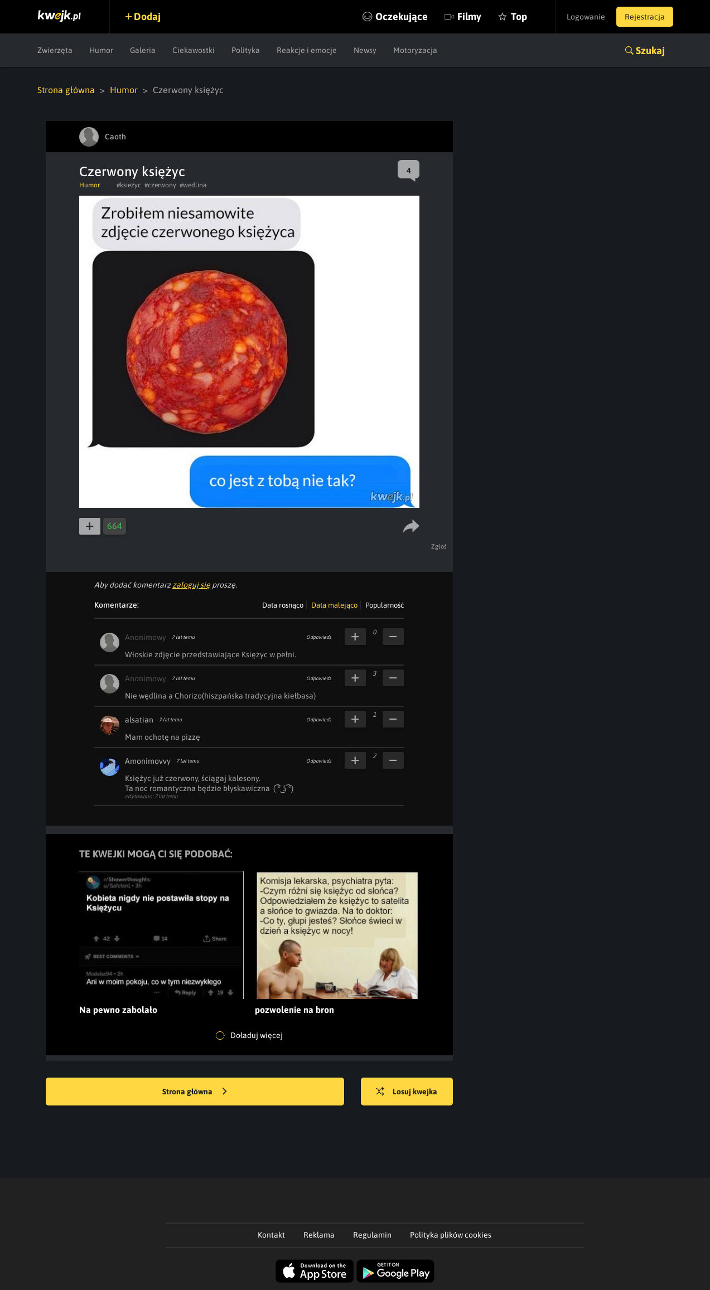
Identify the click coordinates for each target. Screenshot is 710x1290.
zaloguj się (191, 584)
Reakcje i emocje (307, 50)
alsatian (139, 719)
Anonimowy (145, 637)
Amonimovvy (148, 760)
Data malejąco (334, 605)
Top (519, 16)
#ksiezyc (129, 185)
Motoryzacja (415, 50)
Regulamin (372, 1234)
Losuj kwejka (406, 1092)
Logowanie (586, 16)
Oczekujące (401, 16)
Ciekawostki (193, 50)
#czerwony (160, 185)
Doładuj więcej (249, 1035)
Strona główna (66, 90)
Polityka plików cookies (450, 1234)
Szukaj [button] (650, 50)
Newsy (365, 50)
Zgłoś (439, 546)
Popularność (384, 605)
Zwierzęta (55, 50)
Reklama (319, 1234)
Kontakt (271, 1234)
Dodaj (147, 16)
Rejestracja (645, 16)
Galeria (143, 50)
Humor (101, 50)
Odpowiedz (318, 637)
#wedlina (193, 185)
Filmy (469, 16)
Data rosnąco (282, 605)
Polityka (245, 50)
